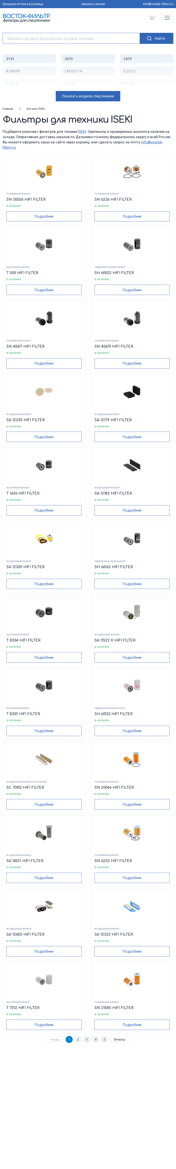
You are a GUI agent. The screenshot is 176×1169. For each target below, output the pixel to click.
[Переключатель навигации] (167, 17)
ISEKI (82, 132)
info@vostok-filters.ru (158, 4)
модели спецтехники (88, 96)
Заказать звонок (93, 4)
